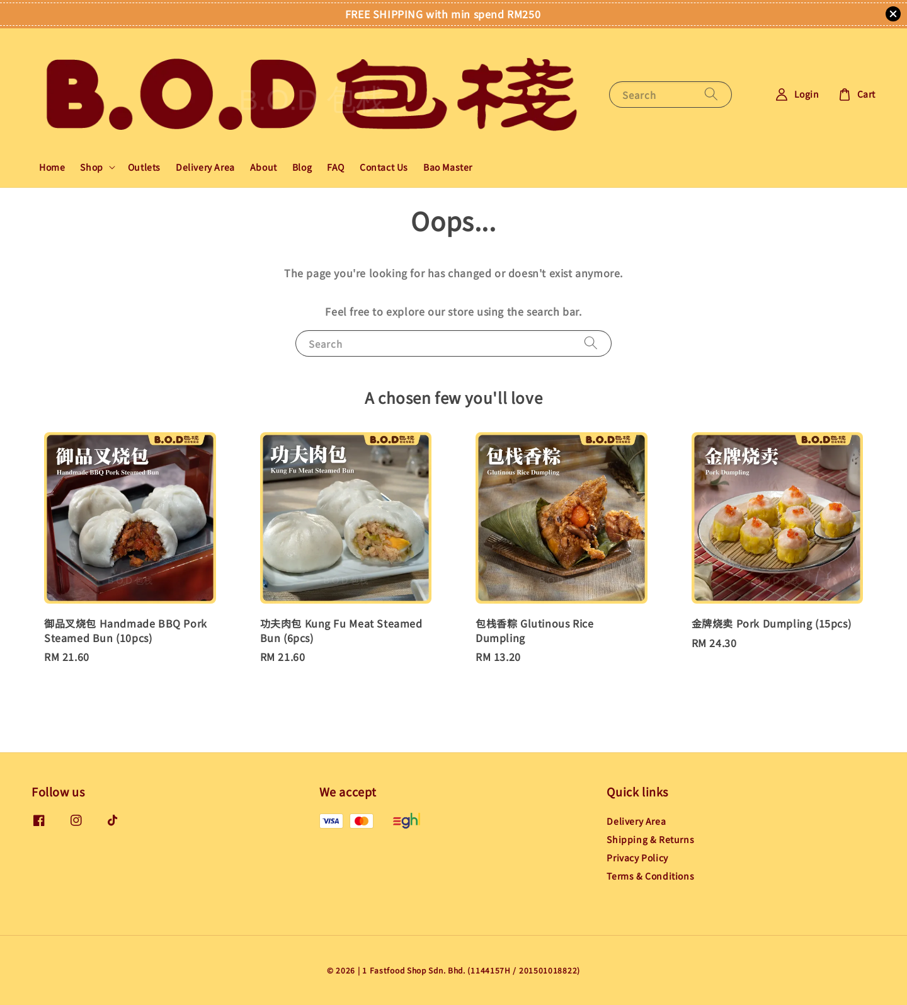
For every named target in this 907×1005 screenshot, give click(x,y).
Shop (91, 167)
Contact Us (384, 167)
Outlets (144, 167)
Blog (302, 167)
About (263, 167)
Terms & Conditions (650, 876)
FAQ (336, 167)
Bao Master (447, 167)
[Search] (711, 94)
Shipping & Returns (650, 839)
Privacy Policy (637, 857)
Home (52, 167)
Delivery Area (205, 167)
